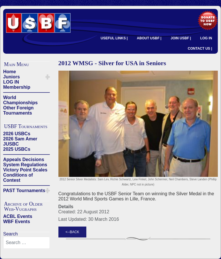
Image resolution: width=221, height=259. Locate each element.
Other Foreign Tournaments (18, 110)
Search (10, 233)
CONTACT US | (200, 49)
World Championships (20, 100)
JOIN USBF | (181, 38)
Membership (16, 87)
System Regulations (25, 164)
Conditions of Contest (18, 178)
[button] (47, 77)
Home (9, 71)
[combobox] (26, 243)
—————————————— (26, 92)
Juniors (11, 76)
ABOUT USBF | (149, 38)
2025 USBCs (16, 149)
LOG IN (206, 38)
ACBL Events (17, 216)
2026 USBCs (16, 133)
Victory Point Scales (25, 169)
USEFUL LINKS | (114, 38)
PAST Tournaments (24, 190)
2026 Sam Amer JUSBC (20, 141)
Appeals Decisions (23, 159)
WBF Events (16, 221)
